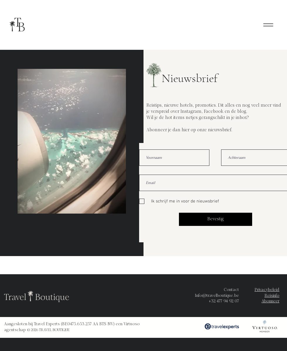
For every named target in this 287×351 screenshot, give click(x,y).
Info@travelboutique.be (217, 296)
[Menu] (268, 25)
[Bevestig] (215, 219)
